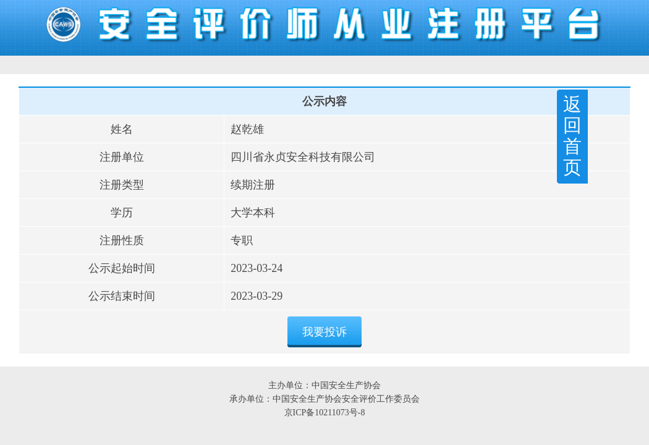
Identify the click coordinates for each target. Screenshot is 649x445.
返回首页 (572, 135)
